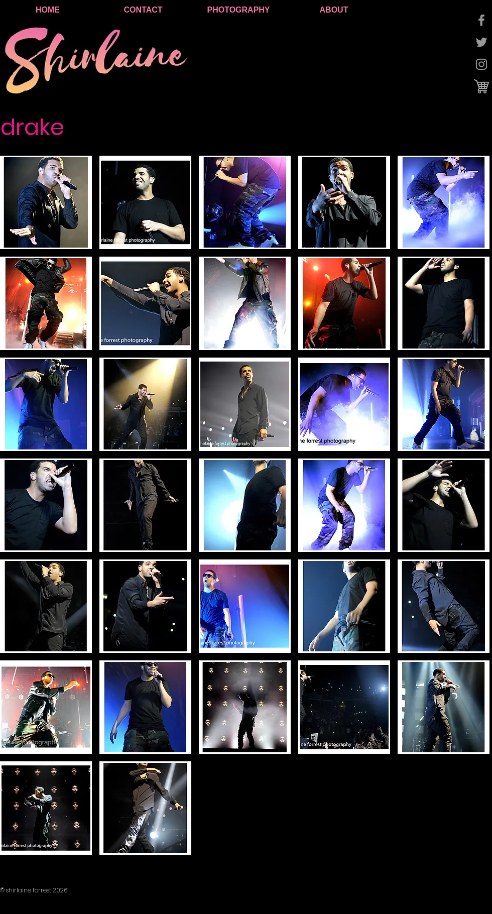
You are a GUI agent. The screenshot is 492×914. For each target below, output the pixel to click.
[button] (46, 202)
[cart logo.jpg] (481, 86)
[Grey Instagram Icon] (481, 64)
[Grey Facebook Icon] (481, 20)
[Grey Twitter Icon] (481, 42)
